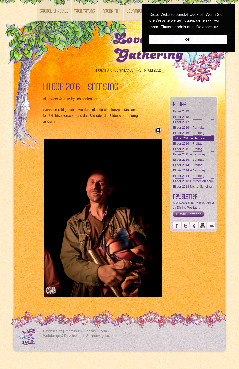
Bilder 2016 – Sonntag (188, 133)
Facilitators (84, 11)
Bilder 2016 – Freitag (187, 143)
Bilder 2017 (181, 122)
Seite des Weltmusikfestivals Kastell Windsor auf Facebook (177, 225)
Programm (111, 11)
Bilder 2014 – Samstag (189, 170)
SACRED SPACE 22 (54, 11)
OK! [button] (188, 39)
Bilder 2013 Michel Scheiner (192, 186)
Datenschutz (52, 331)
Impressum (73, 331)
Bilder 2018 (181, 117)
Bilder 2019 (181, 111)
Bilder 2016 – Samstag (190, 138)
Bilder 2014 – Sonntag (188, 176)
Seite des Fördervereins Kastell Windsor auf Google (194, 225)
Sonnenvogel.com (99, 336)
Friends (90, 331)
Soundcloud (211, 225)
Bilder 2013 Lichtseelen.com (193, 181)
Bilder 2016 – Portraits (188, 127)
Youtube (202, 225)
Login (103, 331)
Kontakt (47, 32)
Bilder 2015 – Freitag (187, 149)
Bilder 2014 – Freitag (187, 165)
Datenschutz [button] (207, 27)
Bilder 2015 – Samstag (189, 154)
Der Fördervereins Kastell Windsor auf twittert (185, 225)
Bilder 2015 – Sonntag (188, 159)
